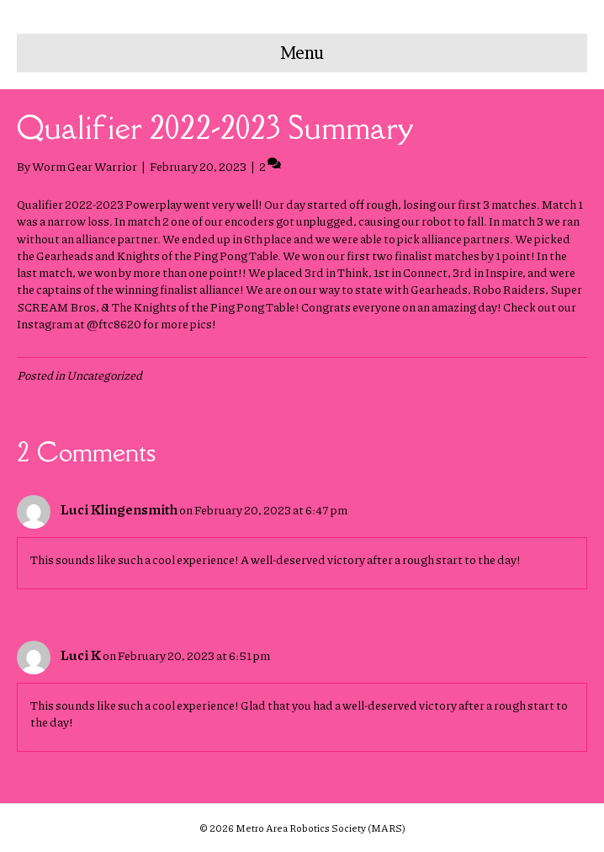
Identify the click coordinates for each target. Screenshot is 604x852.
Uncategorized (104, 374)
